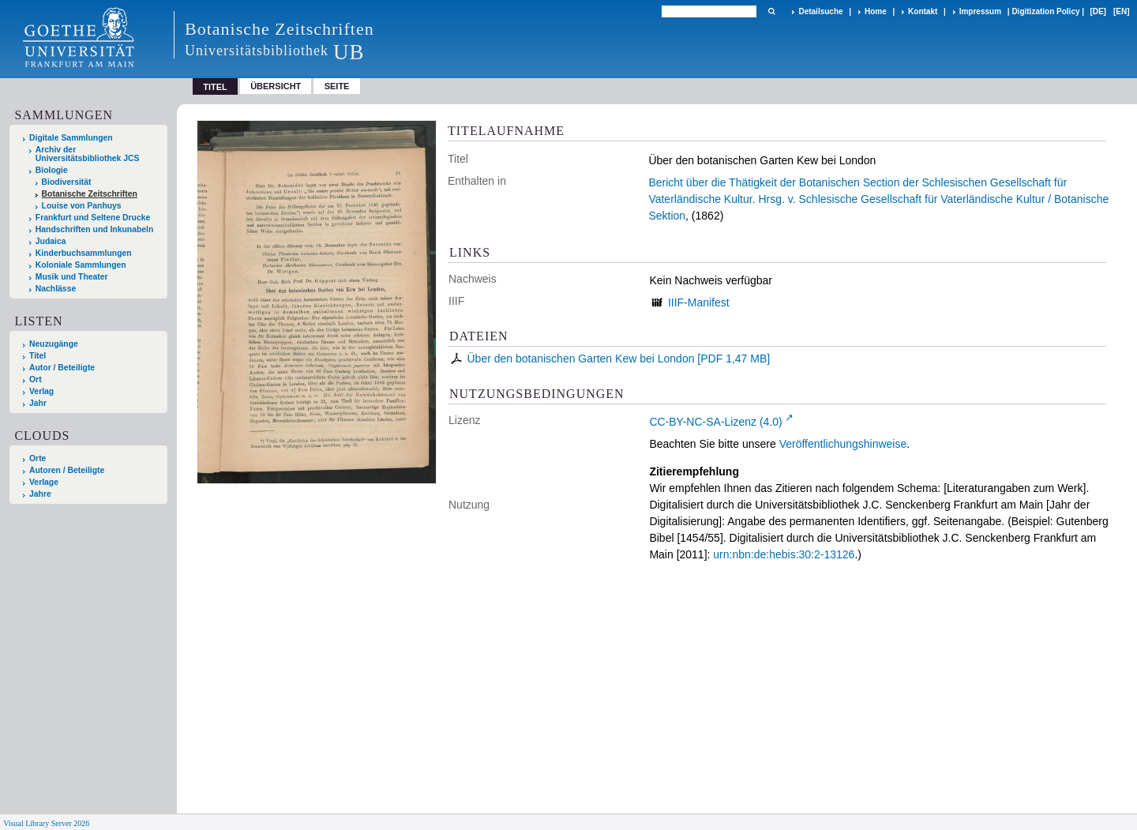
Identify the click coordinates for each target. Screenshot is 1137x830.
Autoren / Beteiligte (66, 470)
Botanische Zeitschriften (89, 194)
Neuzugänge (53, 344)
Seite (337, 86)
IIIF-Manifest (699, 302)
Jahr (38, 403)
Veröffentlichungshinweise (843, 444)
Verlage (43, 482)
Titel (37, 355)
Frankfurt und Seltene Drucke (93, 217)
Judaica (51, 241)
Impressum (980, 11)
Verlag (41, 391)
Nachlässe (56, 288)
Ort (35, 379)
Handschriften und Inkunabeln (95, 229)
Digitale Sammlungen (71, 137)
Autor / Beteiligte (62, 367)
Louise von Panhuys (82, 205)
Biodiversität (67, 182)
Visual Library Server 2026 (46, 823)
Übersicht (275, 86)
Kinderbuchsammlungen (84, 253)
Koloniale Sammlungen (81, 265)
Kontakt (922, 11)
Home (876, 11)
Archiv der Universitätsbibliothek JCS (88, 154)
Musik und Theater (72, 276)
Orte (37, 458)
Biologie (52, 170)
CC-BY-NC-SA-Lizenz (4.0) (715, 421)
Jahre (40, 494)
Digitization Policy (1045, 11)
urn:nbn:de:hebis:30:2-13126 (783, 554)
